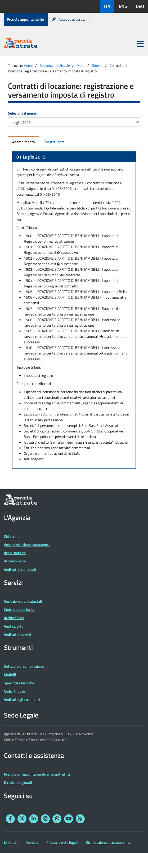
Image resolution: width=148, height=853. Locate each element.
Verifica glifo (13, 626)
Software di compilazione (24, 666)
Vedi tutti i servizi (17, 634)
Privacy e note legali (62, 842)
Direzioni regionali (18, 782)
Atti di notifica (15, 552)
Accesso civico (15, 561)
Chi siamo (11, 536)
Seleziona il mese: (22, 113)
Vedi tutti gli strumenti (22, 699)
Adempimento (23, 142)
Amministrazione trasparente (27, 544)
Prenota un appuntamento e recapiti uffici (37, 774)
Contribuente (54, 142)
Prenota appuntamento (25, 19)
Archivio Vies (14, 617)
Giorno (97, 65)
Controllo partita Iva (19, 609)
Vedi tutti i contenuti (20, 569)
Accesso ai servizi (69, 19)
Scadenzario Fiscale (55, 65)
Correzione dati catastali (23, 601)
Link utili (10, 842)
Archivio (32, 842)
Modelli (10, 674)
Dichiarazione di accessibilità (108, 842)
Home (28, 65)
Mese (81, 65)
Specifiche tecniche (19, 683)
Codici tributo (14, 691)
